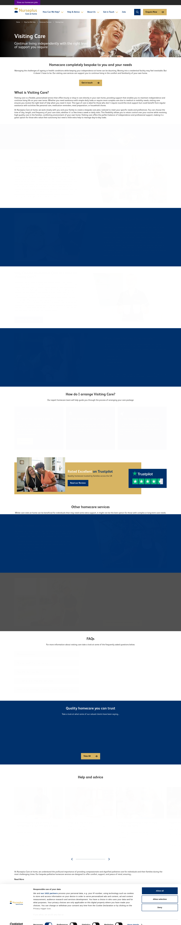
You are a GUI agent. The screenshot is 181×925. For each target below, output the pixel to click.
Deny (160, 903)
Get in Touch (110, 12)
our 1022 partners (49, 889)
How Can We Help (29, 22)
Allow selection (160, 894)
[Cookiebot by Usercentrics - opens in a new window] (16, 920)
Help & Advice (75, 12)
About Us (93, 12)
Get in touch (91, 83)
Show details (133, 920)
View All (91, 756)
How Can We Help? (53, 12)
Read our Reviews (78, 483)
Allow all (160, 886)
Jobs (124, 12)
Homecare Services (45, 22)
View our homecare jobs (27, 3)
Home (18, 22)
